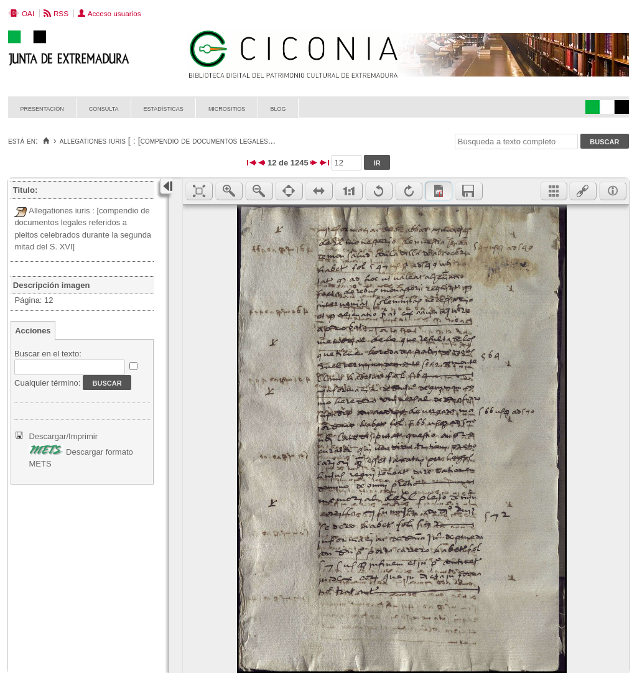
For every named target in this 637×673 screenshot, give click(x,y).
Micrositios (227, 108)
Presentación (42, 108)
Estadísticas (164, 108)
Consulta (104, 108)
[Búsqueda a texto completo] (516, 141)
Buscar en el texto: (47, 353)
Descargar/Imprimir (63, 436)
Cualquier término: (47, 383)
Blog (278, 108)
